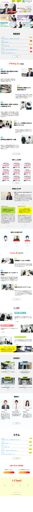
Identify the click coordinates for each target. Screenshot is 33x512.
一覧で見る (16, 56)
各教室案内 (12, 485)
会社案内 (28, 485)
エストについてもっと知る (16, 153)
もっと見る (23, 203)
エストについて (5, 484)
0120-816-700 (27, 1)
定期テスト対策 (28, 484)
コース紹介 (12, 484)
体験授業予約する (24, 472)
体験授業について (5, 485)
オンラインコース (20, 484)
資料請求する (9, 472)
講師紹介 (20, 485)
